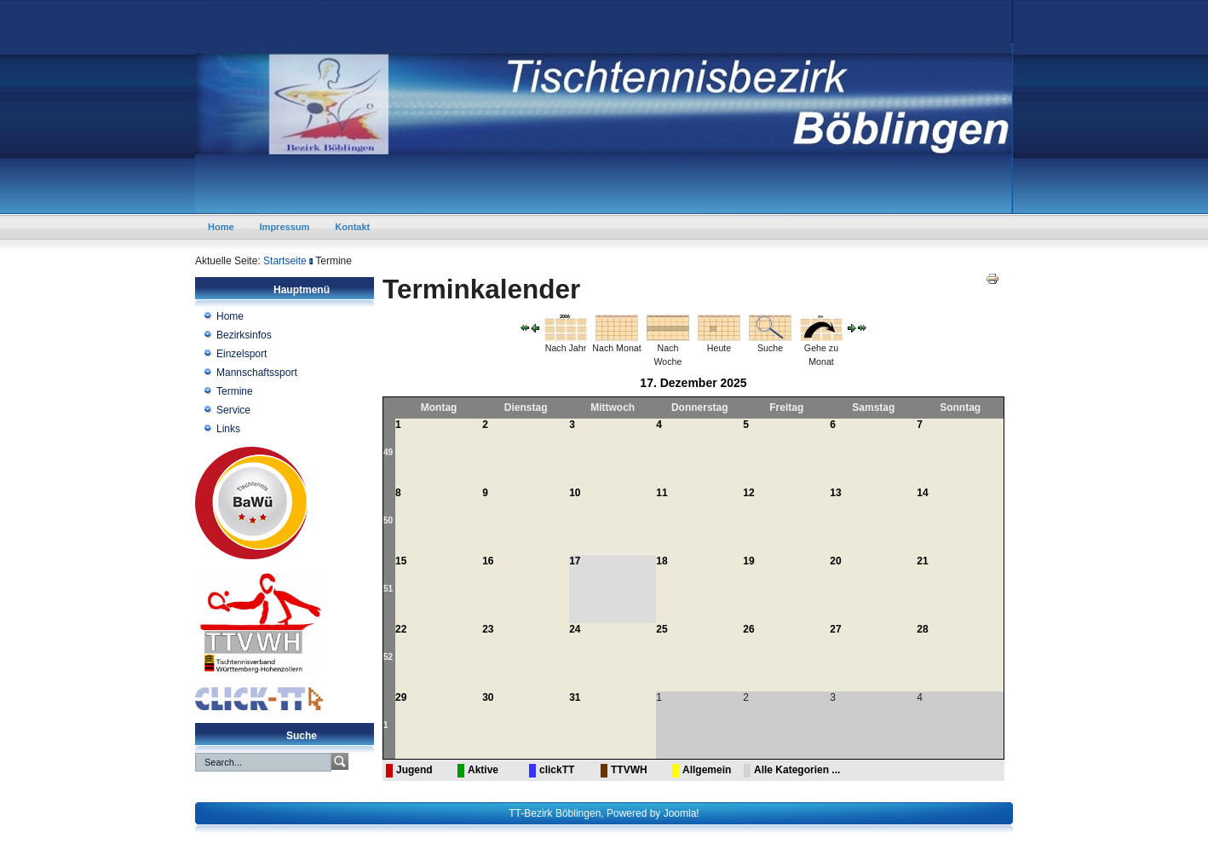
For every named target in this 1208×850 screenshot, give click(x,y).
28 (922, 629)
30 (487, 697)
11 (661, 493)
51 (388, 588)
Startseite (285, 261)
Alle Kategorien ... (797, 770)
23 (487, 629)
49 (388, 452)
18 (661, 561)
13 (835, 493)
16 (487, 561)
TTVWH (629, 770)
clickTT (556, 770)
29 (400, 697)
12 (748, 493)
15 (400, 561)
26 (748, 629)
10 (574, 493)
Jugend (414, 770)
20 (835, 561)
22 (400, 629)
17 (574, 561)
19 (748, 561)
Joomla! (681, 813)
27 (835, 629)
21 (922, 561)
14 (922, 493)
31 (574, 697)
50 (388, 520)
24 (574, 629)
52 (388, 657)
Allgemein (706, 770)
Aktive (483, 770)
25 (661, 629)
